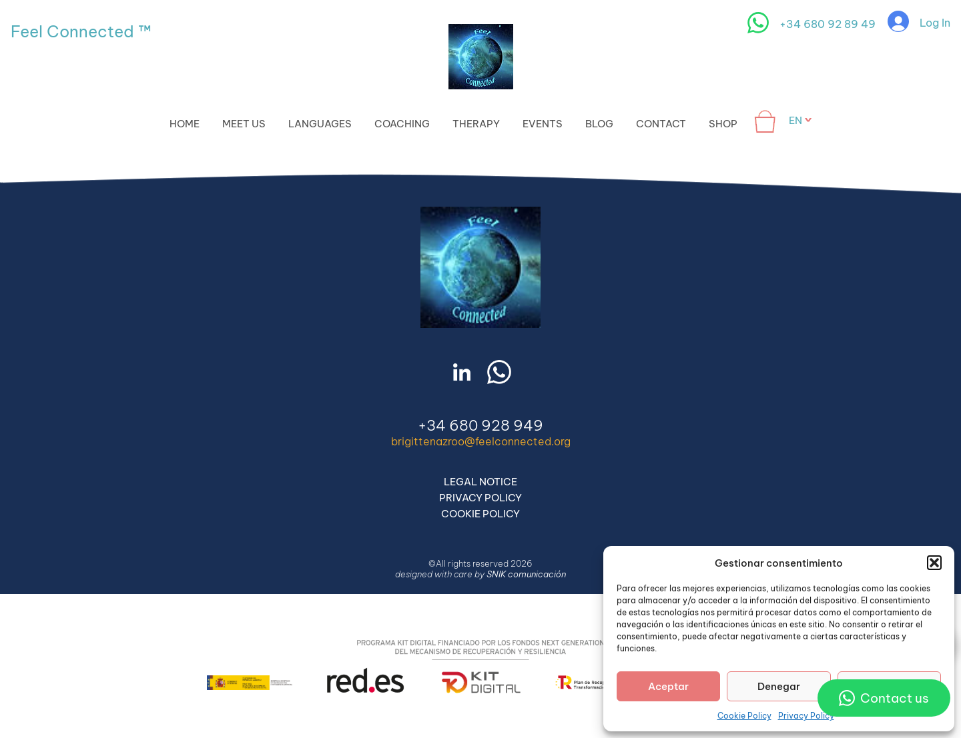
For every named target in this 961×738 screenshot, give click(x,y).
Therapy (476, 123)
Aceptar (668, 686)
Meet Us (244, 123)
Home (185, 123)
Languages (320, 123)
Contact (661, 123)
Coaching (402, 123)
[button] (934, 562)
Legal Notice (480, 481)
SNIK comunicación (526, 574)
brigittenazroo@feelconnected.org (481, 441)
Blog (599, 123)
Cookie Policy (744, 716)
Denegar (778, 686)
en (795, 120)
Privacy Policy (806, 716)
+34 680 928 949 (480, 425)
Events (543, 123)
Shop (723, 123)
